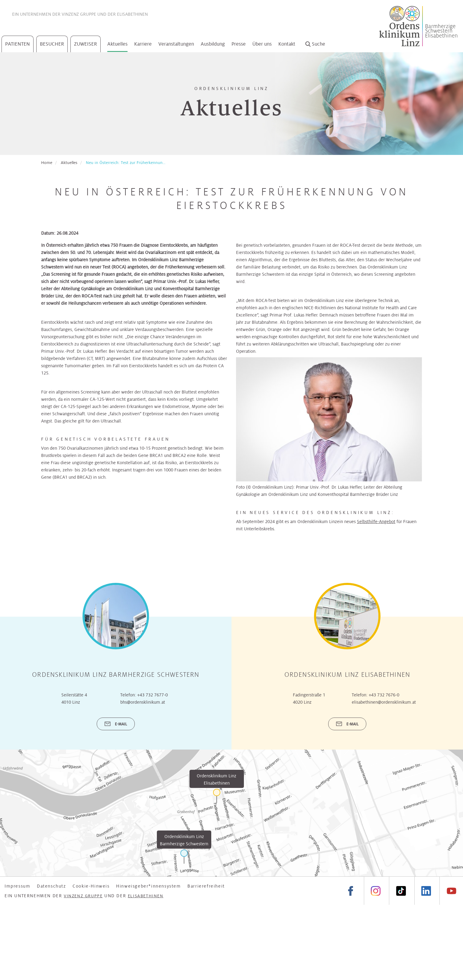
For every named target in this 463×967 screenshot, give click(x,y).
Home (46, 162)
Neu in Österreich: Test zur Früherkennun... (125, 162)
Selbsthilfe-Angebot (376, 521)
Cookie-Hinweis (91, 886)
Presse (239, 44)
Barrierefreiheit (206, 886)
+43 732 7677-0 (152, 695)
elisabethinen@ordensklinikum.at (384, 702)
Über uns (262, 44)
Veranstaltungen (176, 44)
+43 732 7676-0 (384, 695)
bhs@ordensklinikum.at (142, 702)
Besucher (52, 44)
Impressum (17, 886)
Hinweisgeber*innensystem (148, 886)
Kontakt (286, 44)
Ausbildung (213, 44)
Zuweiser (85, 44)
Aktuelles (117, 44)
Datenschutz (51, 886)
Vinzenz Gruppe (79, 14)
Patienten (17, 44)
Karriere (143, 44)
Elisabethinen (132, 14)
